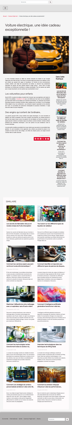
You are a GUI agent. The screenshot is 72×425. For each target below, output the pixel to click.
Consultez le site (20, 99)
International (13, 418)
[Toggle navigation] (5, 8)
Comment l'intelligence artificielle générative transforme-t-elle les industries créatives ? (49, 306)
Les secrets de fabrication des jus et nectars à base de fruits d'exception (61, 94)
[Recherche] (34, 2)
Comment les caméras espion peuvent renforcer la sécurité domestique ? (61, 145)
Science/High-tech (13, 16)
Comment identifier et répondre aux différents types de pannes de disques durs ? (61, 174)
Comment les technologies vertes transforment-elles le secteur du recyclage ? (18, 347)
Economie (5, 418)
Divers (38, 418)
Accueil (5, 16)
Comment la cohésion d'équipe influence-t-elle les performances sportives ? (49, 387)
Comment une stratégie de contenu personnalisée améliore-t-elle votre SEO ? (20, 387)
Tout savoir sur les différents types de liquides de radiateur (61, 119)
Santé (20, 418)
